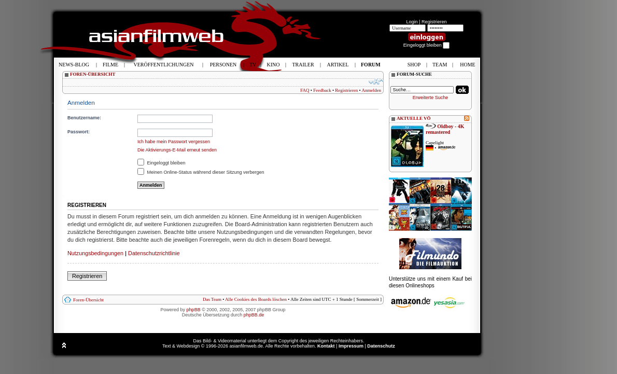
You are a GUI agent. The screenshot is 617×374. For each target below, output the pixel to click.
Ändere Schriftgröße (376, 81)
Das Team (212, 299)
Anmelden (372, 90)
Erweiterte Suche (430, 97)
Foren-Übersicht (88, 299)
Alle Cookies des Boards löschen (256, 299)
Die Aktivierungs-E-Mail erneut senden (177, 150)
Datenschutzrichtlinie (154, 253)
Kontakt (326, 346)
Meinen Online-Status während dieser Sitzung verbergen (200, 172)
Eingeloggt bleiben (161, 162)
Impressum (351, 346)
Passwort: (78, 131)
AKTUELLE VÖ (414, 118)
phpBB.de (254, 314)
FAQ (304, 90)
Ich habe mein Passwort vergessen (173, 141)
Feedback (322, 90)
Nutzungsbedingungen (95, 253)
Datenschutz (381, 346)
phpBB (194, 309)
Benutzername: (84, 117)
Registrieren (434, 21)
